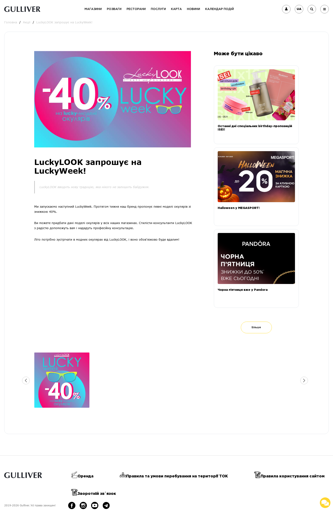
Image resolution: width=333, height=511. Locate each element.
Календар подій (219, 9)
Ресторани (136, 9)
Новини (193, 9)
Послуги (158, 9)
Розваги (114, 9)
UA (299, 9)
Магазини (93, 9)
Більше (256, 327)
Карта (176, 9)
